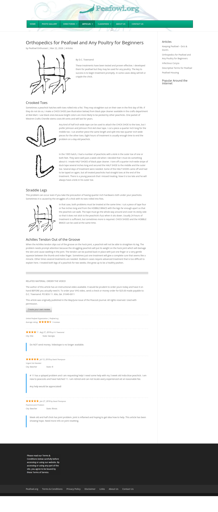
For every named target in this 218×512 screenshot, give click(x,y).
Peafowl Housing (170, 72)
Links (102, 488)
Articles (69, 48)
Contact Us (127, 488)
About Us (113, 488)
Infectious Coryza (170, 63)
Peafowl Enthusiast (38, 48)
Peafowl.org (32, 488)
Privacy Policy (74, 488)
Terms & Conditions (52, 488)
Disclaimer (90, 488)
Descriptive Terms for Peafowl (177, 67)
